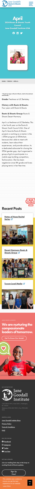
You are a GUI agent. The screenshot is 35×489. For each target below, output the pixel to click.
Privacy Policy (6, 424)
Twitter (5, 448)
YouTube (6, 451)
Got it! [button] (30, 483)
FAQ (3, 430)
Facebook (6, 441)
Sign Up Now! (14, 472)
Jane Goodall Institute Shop (11, 420)
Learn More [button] (7, 486)
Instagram (6, 445)
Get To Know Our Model (14, 338)
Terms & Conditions (8, 427)
